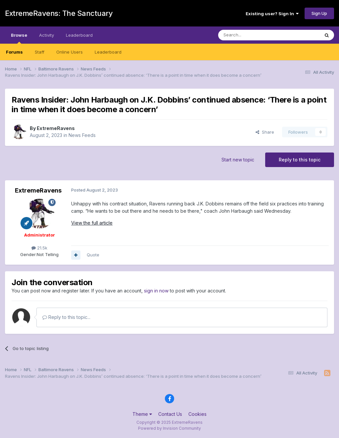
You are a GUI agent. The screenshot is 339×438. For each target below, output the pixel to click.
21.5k (39, 247)
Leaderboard (108, 52)
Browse (19, 38)
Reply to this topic (299, 159)
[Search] (252, 35)
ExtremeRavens (56, 128)
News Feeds (82, 135)
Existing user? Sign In (272, 13)
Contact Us (170, 414)
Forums (14, 52)
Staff (39, 52)
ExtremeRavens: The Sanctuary (59, 13)
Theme (142, 414)
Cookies (197, 414)
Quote (93, 254)
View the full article (92, 223)
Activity (46, 35)
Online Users (69, 52)
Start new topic (237, 159)
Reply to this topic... (66, 317)
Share (265, 132)
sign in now (156, 290)
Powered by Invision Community (169, 428)
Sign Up (319, 13)
